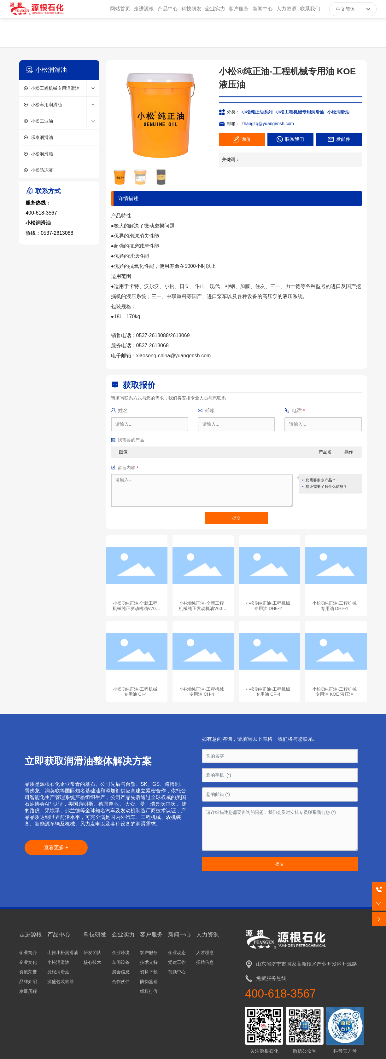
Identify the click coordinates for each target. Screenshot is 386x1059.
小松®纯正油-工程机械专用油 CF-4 (268, 692)
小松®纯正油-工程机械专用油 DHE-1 (334, 606)
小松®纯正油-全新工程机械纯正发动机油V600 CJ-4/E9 (202, 608)
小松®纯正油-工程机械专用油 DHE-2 (268, 606)
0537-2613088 (57, 233)
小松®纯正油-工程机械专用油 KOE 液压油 (334, 692)
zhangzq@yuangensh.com (268, 123)
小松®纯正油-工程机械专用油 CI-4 (135, 692)
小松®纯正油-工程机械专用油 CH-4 (201, 692)
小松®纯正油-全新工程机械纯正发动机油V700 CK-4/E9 (135, 608)
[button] (204, 115)
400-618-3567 (41, 213)
